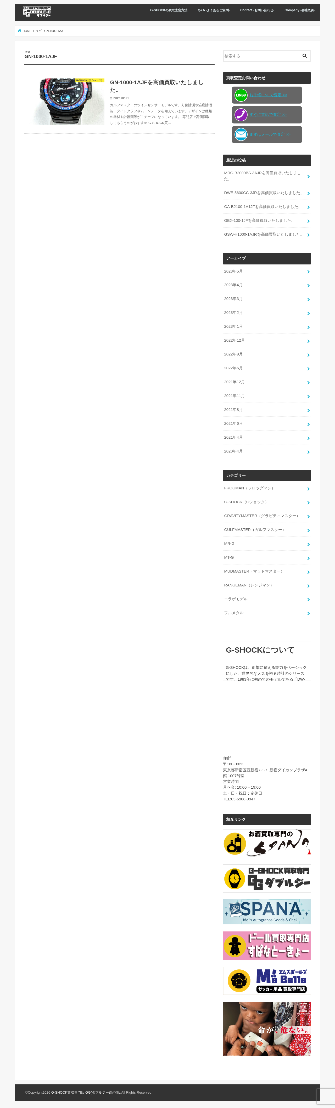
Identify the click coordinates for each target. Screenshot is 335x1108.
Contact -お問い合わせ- (257, 10)
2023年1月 (233, 326)
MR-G (229, 543)
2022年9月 (233, 354)
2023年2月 (233, 312)
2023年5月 (233, 271)
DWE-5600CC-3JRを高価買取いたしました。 (264, 192)
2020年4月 (233, 451)
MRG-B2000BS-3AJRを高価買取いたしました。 (262, 175)
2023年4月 (233, 284)
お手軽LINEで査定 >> (260, 95)
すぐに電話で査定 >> (260, 114)
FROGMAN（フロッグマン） (249, 487)
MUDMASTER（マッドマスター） (254, 570)
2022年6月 (233, 367)
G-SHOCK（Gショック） (246, 501)
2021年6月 (233, 423)
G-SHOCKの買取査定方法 (168, 10)
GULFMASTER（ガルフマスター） (255, 529)
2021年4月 (233, 437)
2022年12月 (234, 340)
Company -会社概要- (299, 10)
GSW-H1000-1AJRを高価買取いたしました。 (264, 234)
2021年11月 (234, 395)
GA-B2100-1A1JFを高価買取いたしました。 (263, 206)
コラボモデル (236, 598)
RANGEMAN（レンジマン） (249, 584)
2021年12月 (234, 381)
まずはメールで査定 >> (262, 134)
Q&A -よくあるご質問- (214, 10)
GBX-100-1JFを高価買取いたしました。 (259, 220)
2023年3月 (233, 298)
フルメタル (234, 612)
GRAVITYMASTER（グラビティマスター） (262, 515)
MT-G (229, 557)
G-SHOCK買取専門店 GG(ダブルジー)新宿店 (85, 1091)
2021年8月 (233, 409)
